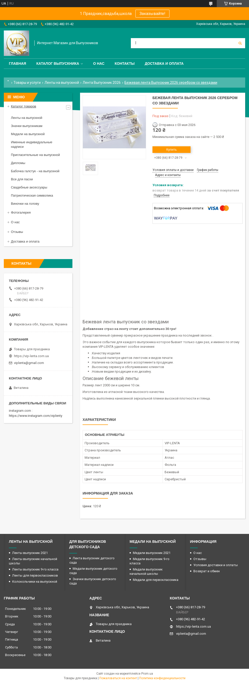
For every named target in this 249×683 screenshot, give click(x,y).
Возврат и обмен (206, 571)
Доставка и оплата (164, 63)
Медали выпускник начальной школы (146, 571)
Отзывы (17, 232)
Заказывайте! (152, 13)
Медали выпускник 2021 (151, 553)
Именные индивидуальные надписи (31, 144)
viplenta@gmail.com (29, 363)
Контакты (124, 63)
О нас (98, 63)
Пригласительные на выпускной (35, 155)
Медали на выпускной (28, 134)
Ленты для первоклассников (35, 575)
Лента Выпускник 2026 (102, 83)
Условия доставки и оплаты (215, 565)
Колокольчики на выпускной (34, 581)
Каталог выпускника (57, 63)
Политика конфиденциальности (162, 678)
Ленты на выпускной (61, 83)
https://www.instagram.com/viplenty (35, 416)
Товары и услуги (27, 83)
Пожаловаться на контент (118, 678)
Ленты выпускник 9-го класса (35, 569)
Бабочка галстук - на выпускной (35, 171)
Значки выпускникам (26, 126)
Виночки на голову (25, 203)
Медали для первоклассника (155, 580)
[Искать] (240, 43)
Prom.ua (147, 673)
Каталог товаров (23, 106)
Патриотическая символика (32, 195)
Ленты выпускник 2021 (30, 553)
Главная (17, 63)
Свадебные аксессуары (29, 187)
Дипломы (18, 163)
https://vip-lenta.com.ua (31, 356)
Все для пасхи (22, 179)
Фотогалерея (21, 212)
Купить (171, 149)
